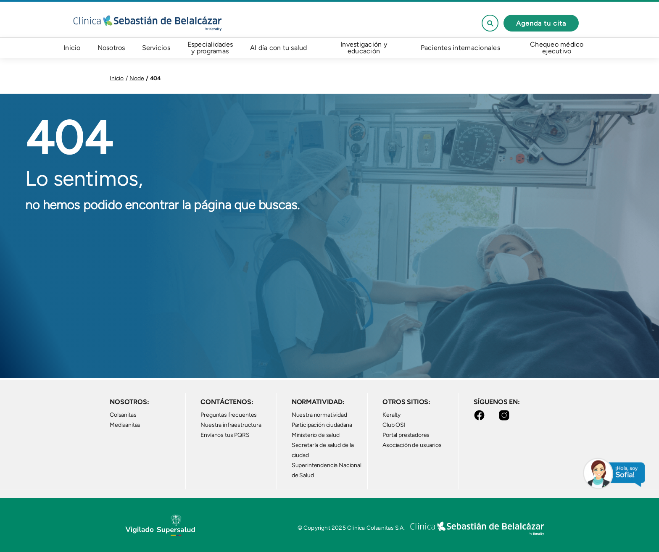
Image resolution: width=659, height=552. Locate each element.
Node (136, 78)
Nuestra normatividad (319, 414)
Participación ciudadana (322, 424)
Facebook (481, 415)
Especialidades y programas (210, 47)
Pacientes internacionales (460, 48)
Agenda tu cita (541, 23)
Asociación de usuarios (411, 445)
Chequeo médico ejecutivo (557, 47)
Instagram (505, 415)
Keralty (391, 414)
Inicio (72, 48)
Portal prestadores (406, 435)
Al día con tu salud (278, 48)
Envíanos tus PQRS (224, 435)
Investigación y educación (363, 47)
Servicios (156, 48)
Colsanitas (123, 414)
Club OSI (394, 424)
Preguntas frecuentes (228, 414)
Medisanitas (125, 424)
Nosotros (111, 48)
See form (490, 23)
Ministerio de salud (316, 435)
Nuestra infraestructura (230, 424)
